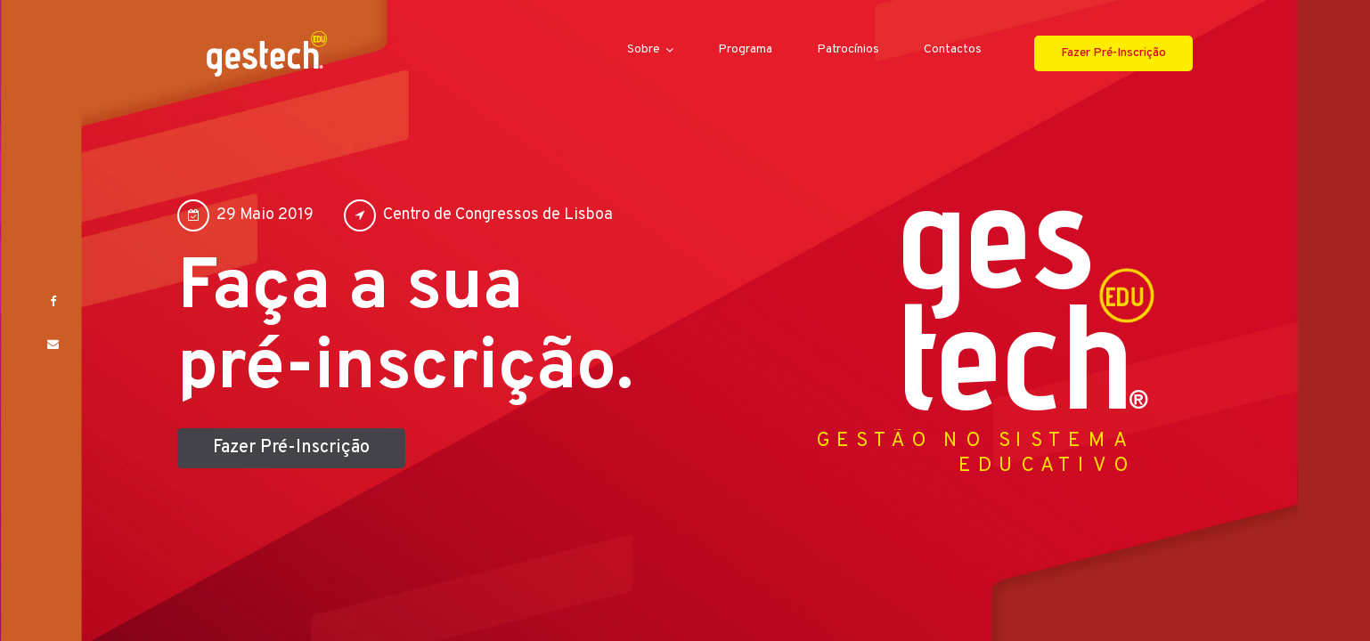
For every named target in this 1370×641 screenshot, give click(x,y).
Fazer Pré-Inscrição (1113, 53)
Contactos (953, 50)
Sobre (643, 50)
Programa (745, 50)
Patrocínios (848, 50)
